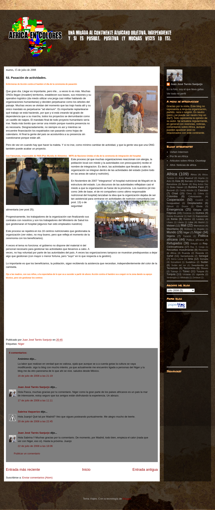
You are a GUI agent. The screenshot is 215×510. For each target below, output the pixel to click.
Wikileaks (184, 277)
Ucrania (187, 274)
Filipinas (171, 212)
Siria (190, 258)
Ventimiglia (172, 277)
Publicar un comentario (27, 453)
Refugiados (174, 243)
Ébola (199, 206)
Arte (169, 181)
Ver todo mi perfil (176, 93)
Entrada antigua (145, 470)
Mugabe (201, 229)
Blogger (126, 498)
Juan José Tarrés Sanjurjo (37, 339)
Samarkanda (186, 256)
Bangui (201, 181)
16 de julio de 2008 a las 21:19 (35, 375)
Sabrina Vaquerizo (29, 411)
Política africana (195, 239)
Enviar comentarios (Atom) (37, 477)
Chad (175, 193)
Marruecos (199, 225)
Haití (189, 216)
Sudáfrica (190, 262)
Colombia (172, 196)
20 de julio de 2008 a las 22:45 (35, 421)
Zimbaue (196, 277)
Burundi (171, 190)
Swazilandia (197, 265)
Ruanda (186, 253)
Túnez (186, 271)
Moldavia (188, 229)
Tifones (204, 268)
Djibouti (170, 206)
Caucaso (203, 190)
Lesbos (200, 219)
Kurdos (187, 219)
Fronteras (187, 213)
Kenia (174, 219)
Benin (185, 184)
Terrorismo (189, 268)
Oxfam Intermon (179, 151)
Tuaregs (174, 271)
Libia (190, 222)
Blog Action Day (200, 184)
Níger (21, 343)
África (194, 174)
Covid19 (199, 200)
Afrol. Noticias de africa (183, 164)
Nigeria (171, 235)
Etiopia (197, 209)
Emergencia (175, 209)
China (189, 193)
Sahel (170, 255)
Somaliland (176, 262)
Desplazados (195, 203)
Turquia (200, 271)
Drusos (185, 206)
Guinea (200, 212)
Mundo (171, 232)
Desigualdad (173, 203)
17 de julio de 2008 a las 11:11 (35, 400)
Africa (172, 174)
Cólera (201, 193)
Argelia (201, 178)
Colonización (195, 196)
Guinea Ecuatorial (175, 216)
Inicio (86, 470)
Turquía (171, 274)
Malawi (171, 225)
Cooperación (175, 199)
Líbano (170, 222)
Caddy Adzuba (187, 190)
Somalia (204, 259)
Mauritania (173, 228)
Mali (183, 225)
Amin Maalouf (186, 178)
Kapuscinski (202, 216)
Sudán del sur (178, 265)
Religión (194, 244)
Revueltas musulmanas (180, 249)
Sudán (204, 262)
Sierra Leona (177, 259)
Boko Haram (176, 187)
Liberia (181, 222)
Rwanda (199, 253)
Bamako (189, 181)
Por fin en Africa (179, 156)
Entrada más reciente (23, 470)
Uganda (200, 274)
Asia (177, 180)
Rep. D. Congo (197, 247)
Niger (186, 232)
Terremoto (172, 268)
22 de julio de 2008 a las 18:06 (35, 446)
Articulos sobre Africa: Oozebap (188, 160)
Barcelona (172, 184)
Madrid (201, 222)
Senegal (203, 255)
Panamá (187, 236)
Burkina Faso (196, 187)
